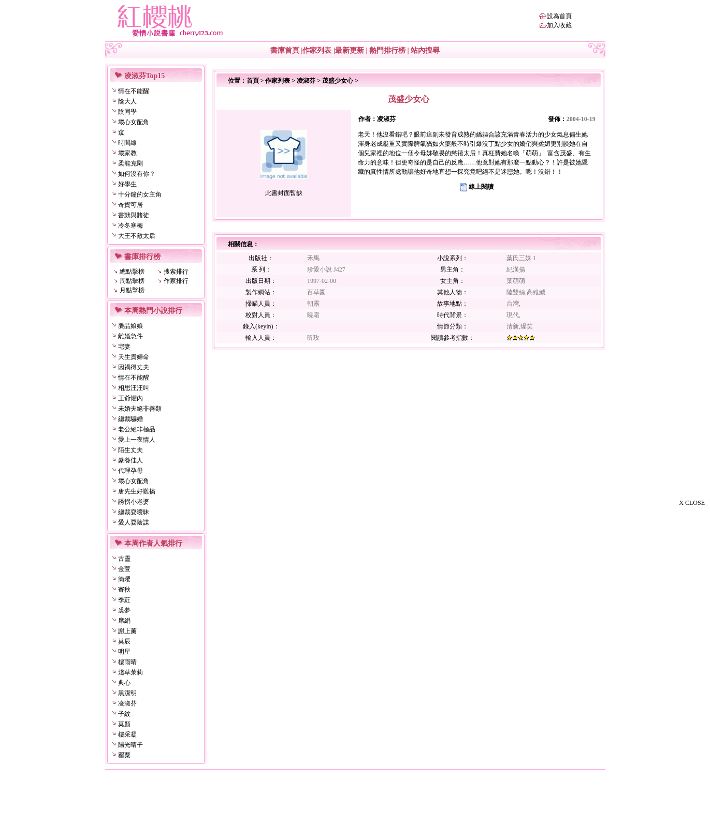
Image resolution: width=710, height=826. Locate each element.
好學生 (127, 184)
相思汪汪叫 (133, 388)
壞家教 (127, 153)
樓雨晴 (127, 662)
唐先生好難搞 (136, 491)
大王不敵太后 (136, 235)
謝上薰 (127, 631)
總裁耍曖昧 (133, 512)
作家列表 (316, 50)
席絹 (124, 620)
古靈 (124, 558)
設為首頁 (559, 16)
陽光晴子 (130, 744)
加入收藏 (559, 25)
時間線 (127, 142)
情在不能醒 (133, 91)
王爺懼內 (130, 398)
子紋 (124, 713)
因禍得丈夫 (133, 367)
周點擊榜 (132, 280)
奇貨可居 (130, 204)
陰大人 (127, 101)
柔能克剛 (130, 163)
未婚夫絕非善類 (140, 408)
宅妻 (124, 346)
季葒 (124, 600)
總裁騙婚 (130, 419)
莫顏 (124, 724)
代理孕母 (130, 470)
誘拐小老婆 (133, 501)
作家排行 (176, 280)
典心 (124, 682)
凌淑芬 (127, 703)
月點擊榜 (132, 290)
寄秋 (124, 589)
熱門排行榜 (387, 50)
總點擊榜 (132, 271)
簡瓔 (124, 579)
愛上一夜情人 (136, 439)
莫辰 (124, 641)
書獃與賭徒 (133, 215)
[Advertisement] (658, 666)
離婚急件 (130, 336)
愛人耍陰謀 (133, 522)
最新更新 (349, 50)
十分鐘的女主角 (140, 194)
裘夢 (124, 610)
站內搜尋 (425, 50)
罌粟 (124, 755)
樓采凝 (127, 734)
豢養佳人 (130, 460)
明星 (124, 651)
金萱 (124, 569)
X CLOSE (692, 502)
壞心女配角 (133, 122)
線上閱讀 (481, 186)
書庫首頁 (284, 50)
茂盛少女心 (337, 80)
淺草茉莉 (130, 672)
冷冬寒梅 (130, 225)
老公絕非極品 (136, 429)
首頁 (253, 80)
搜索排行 (176, 271)
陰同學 (127, 111)
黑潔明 (127, 693)
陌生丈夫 (130, 450)
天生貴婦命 (133, 357)
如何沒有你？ (136, 173)
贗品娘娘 (130, 325)
